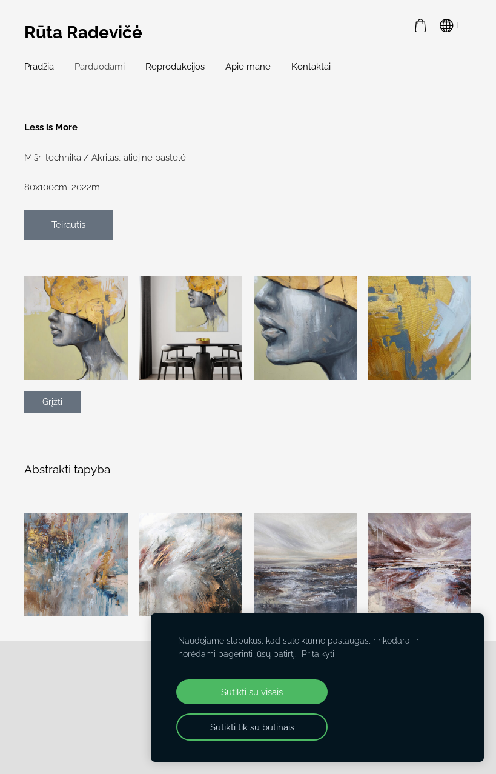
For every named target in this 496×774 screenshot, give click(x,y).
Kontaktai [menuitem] (311, 66)
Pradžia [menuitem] (39, 66)
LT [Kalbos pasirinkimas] (453, 26)
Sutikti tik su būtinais (252, 727)
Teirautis (68, 224)
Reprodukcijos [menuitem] (175, 66)
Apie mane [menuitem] (248, 66)
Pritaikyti (318, 654)
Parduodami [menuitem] (99, 66)
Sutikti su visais (252, 692)
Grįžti (52, 402)
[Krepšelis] (420, 25)
